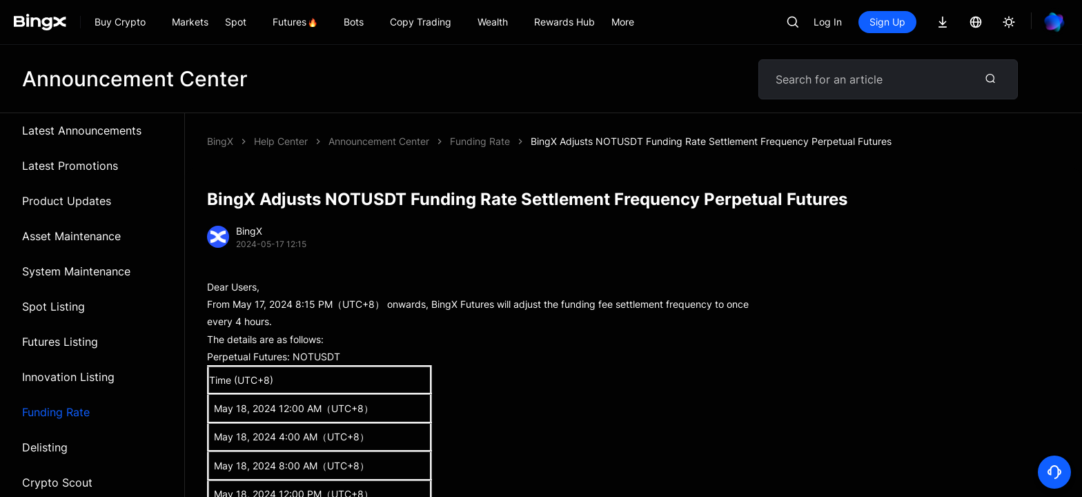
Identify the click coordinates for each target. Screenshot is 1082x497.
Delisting (45, 447)
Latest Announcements (81, 130)
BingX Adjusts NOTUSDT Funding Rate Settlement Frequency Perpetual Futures (711, 141)
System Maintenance (76, 271)
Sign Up (887, 22)
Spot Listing (53, 306)
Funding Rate (56, 412)
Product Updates (66, 201)
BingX (220, 141)
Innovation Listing (68, 377)
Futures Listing (60, 342)
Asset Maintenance (71, 236)
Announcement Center (378, 141)
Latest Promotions (70, 166)
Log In (828, 22)
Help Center (281, 141)
